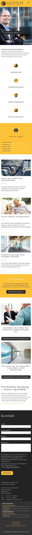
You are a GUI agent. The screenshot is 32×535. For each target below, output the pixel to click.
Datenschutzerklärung (12, 467)
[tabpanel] (16, 26)
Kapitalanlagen (5, 509)
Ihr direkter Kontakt (13, 32)
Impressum (16, 522)
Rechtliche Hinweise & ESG (16, 526)
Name (3, 424)
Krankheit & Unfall (6, 146)
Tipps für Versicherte (7, 142)
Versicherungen (5, 507)
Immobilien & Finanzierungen (8, 505)
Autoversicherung (6, 150)
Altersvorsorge (6, 144)
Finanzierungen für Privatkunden (16, 377)
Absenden (7, 473)
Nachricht (5, 442)
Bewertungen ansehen (16, 292)
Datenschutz (16, 524)
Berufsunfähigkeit (6, 148)
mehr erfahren (6, 194)
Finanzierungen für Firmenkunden (16, 338)
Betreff (3, 436)
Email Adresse (6, 430)
